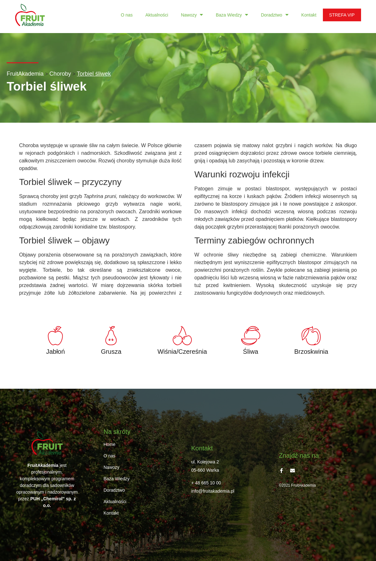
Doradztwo (275, 15)
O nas (127, 14)
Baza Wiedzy (232, 15)
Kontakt (308, 14)
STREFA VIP (342, 14)
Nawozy (192, 15)
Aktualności (156, 14)
